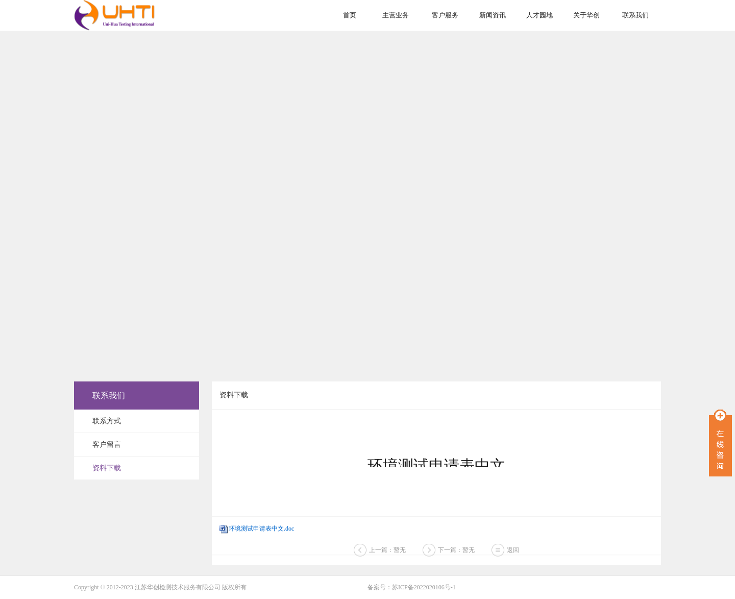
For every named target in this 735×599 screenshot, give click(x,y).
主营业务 (395, 15)
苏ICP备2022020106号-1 (424, 587)
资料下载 (106, 468)
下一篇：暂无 (456, 551)
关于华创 (586, 15)
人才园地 (539, 15)
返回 (513, 551)
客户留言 (106, 444)
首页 (349, 15)
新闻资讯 (492, 15)
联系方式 (106, 421)
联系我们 (635, 15)
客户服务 (445, 15)
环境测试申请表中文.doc (261, 528)
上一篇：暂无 (387, 551)
